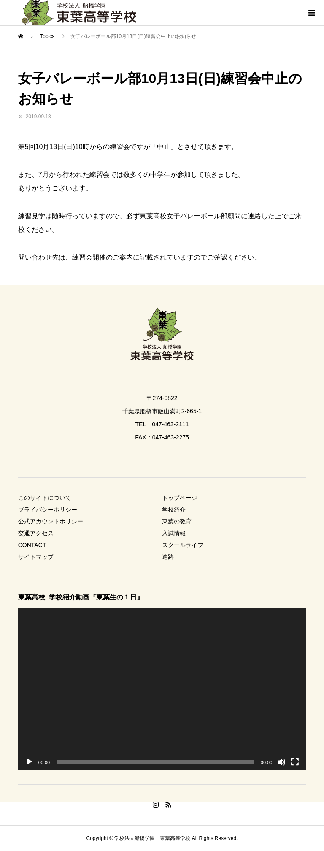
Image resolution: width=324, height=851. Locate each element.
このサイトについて (44, 497)
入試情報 (174, 533)
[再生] (29, 762)
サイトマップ (36, 556)
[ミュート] (281, 762)
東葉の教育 (177, 521)
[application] (162, 689)
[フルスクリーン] (295, 762)
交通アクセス (36, 533)
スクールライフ (182, 545)
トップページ (179, 497)
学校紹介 (174, 509)
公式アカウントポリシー (50, 521)
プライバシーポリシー (47, 509)
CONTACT (32, 545)
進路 (168, 556)
